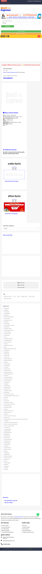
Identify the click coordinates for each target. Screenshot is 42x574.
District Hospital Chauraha (10, 416)
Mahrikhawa (7, 434)
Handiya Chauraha (8, 377)
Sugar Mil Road (7, 448)
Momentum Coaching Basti (11, 214)
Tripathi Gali (7, 382)
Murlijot (6, 362)
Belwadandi (6, 350)
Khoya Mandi (7, 364)
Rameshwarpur (7, 334)
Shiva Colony (7, 318)
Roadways (6, 322)
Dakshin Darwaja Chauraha (10, 349)
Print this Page (21, 285)
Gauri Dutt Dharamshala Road (10, 422)
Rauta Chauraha (7, 380)
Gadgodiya (6, 352)
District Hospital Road (9, 426)
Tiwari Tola (6, 357)
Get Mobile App (37, 1)
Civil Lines (6, 367)
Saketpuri (6, 446)
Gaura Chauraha (7, 342)
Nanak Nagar (7, 365)
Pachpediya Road (8, 340)
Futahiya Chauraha (8, 372)
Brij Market (6, 308)
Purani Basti (6, 427)
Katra (5, 337)
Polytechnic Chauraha (9, 394)
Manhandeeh (7, 313)
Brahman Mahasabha (8, 317)
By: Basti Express (30, 549)
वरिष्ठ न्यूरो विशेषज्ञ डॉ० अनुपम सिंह (10, 501)
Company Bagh (7, 429)
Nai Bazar (6, 375)
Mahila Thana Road (8, 345)
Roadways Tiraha (8, 391)
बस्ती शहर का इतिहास (8, 503)
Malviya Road (7, 369)
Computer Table (7, 299)
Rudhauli (6, 468)
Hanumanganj (7, 463)
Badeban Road (7, 387)
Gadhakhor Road (8, 320)
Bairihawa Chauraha (8, 402)
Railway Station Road (9, 411)
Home (4, 72)
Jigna (5, 347)
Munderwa (6, 459)
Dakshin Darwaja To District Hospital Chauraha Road (15, 419)
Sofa (14, 296)
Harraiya (6, 469)
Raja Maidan (7, 335)
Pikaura (6, 399)
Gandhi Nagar (7, 386)
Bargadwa (6, 315)
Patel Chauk (6, 323)
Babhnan (6, 464)
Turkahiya (6, 421)
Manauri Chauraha (8, 456)
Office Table (32, 296)
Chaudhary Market (8, 339)
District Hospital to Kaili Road (10, 424)
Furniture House (8, 296)
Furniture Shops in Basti (12, 72)
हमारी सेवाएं (4, 1)
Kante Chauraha (7, 458)
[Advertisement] (22, 49)
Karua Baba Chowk (8, 379)
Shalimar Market (8, 406)
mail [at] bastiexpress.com (9, 541)
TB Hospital (6, 312)
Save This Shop (21, 287)
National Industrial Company (11, 181)
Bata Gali (6, 397)
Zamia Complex (7, 332)
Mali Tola (6, 414)
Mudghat (6, 310)
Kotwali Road (7, 436)
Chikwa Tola (7, 355)
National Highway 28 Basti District (11, 396)
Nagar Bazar (7, 454)
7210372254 (6, 544)
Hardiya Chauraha (8, 360)
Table (18, 296)
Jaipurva (6, 409)
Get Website (31, 1)
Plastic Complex (7, 449)
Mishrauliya (6, 392)
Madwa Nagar (7, 443)
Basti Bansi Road (7, 407)
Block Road (6, 417)
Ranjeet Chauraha (8, 359)
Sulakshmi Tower (8, 328)
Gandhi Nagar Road (8, 374)
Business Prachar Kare (21, 33)
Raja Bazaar (6, 354)
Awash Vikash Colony (9, 330)
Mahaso (6, 451)
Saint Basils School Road (9, 404)
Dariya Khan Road (8, 439)
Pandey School (7, 370)
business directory (19, 517)
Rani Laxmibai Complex (9, 325)
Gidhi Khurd (6, 327)
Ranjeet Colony (7, 412)
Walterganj (6, 453)
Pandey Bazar (7, 444)
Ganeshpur (6, 466)
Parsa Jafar (6, 401)
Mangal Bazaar (7, 431)
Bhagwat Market (8, 432)
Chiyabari (6, 384)
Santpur (6, 344)
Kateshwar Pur (7, 441)
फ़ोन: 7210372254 (5, 3)
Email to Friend (21, 282)
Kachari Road (7, 437)
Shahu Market (7, 389)
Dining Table (24, 296)
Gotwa (5, 461)
